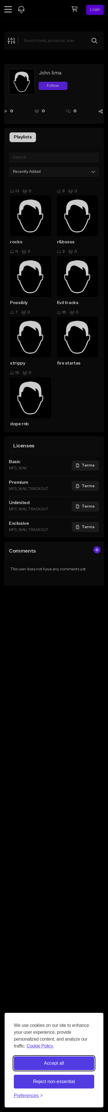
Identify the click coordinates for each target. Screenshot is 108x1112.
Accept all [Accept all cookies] (54, 1063)
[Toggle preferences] (28, 1095)
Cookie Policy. (40, 1046)
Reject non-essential (54, 1081)
